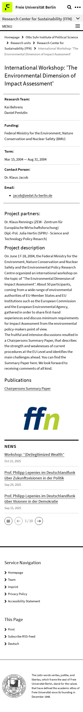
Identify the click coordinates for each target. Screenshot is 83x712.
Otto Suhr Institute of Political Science (52, 37)
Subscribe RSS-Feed (21, 636)
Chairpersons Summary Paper (27, 388)
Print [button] (11, 629)
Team (11, 579)
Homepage (11, 37)
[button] (8, 521)
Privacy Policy (17, 594)
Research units (21, 43)
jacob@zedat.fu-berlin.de (32, 195)
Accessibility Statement (24, 601)
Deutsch (13, 644)
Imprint (13, 587)
